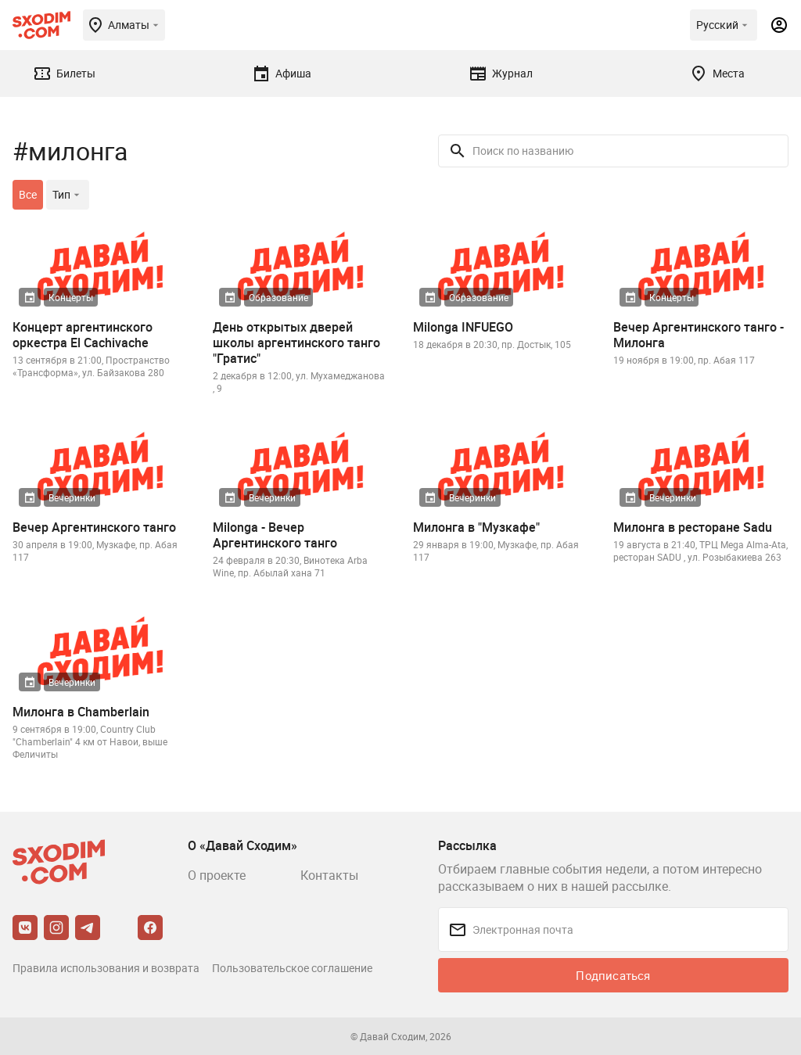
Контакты (329, 875)
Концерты (70, 297)
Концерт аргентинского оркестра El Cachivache (83, 334)
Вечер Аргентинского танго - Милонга (698, 334)
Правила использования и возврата (106, 967)
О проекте (217, 875)
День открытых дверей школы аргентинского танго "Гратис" (296, 342)
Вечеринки (71, 497)
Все (28, 194)
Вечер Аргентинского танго (94, 527)
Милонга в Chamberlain (81, 711)
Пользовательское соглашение (292, 967)
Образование (278, 297)
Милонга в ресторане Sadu (692, 527)
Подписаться (613, 975)
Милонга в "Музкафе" (476, 527)
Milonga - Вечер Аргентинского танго (275, 535)
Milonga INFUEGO (463, 327)
